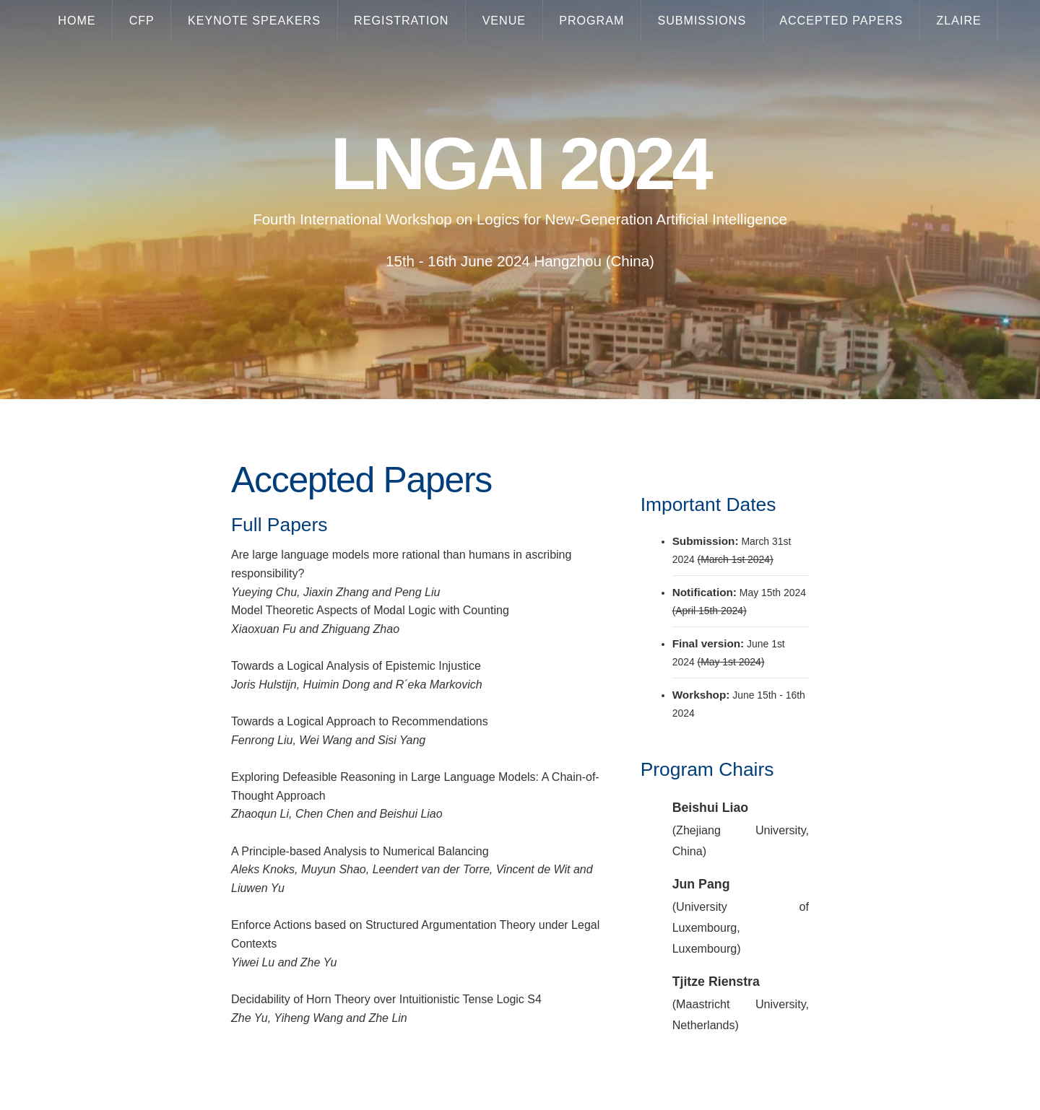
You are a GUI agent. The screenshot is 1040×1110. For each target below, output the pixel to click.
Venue (504, 20)
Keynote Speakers (254, 20)
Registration (401, 20)
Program (591, 20)
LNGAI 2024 (520, 164)
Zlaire (958, 20)
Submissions (701, 20)
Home (76, 20)
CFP (142, 20)
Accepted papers (841, 20)
